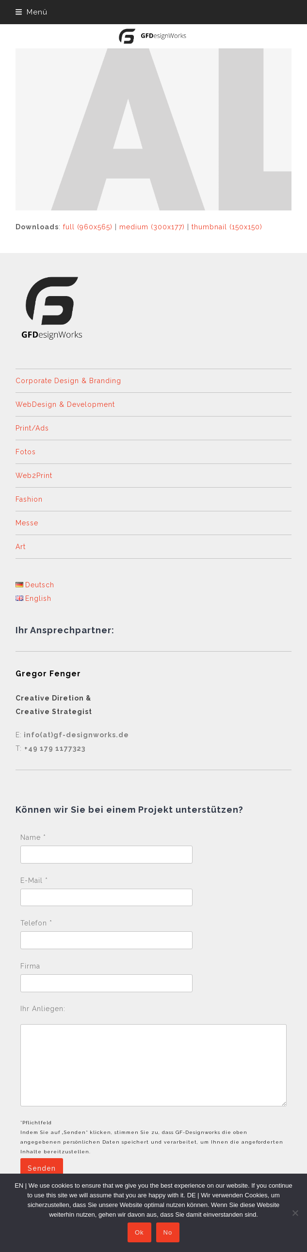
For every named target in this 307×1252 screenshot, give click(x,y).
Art (21, 547)
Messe (27, 523)
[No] (295, 1213)
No (168, 1232)
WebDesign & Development (65, 404)
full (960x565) (88, 227)
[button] (32, 12)
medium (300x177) (152, 227)
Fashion (29, 499)
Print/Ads (32, 428)
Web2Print (34, 475)
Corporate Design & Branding (68, 381)
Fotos (26, 452)
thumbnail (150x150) (227, 227)
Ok (139, 1232)
